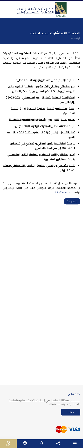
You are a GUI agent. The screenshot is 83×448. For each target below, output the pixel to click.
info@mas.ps (62, 192)
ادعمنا (71, 411)
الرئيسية (75, 38)
